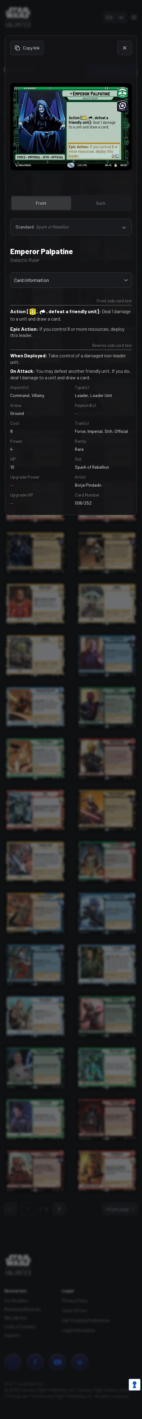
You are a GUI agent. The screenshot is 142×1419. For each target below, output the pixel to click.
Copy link (27, 48)
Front (41, 203)
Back (100, 203)
